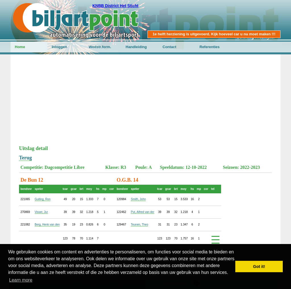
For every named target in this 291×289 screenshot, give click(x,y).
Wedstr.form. (100, 47)
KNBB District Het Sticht (115, 5)
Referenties (209, 47)
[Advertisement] (145, 103)
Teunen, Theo (139, 224)
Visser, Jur (41, 212)
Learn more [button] (20, 280)
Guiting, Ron (43, 199)
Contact (169, 47)
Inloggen (59, 47)
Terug (25, 158)
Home (20, 47)
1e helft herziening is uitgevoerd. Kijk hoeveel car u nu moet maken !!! (214, 34)
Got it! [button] (259, 266)
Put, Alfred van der (142, 212)
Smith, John (138, 199)
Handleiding (136, 47)
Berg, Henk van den (47, 224)
